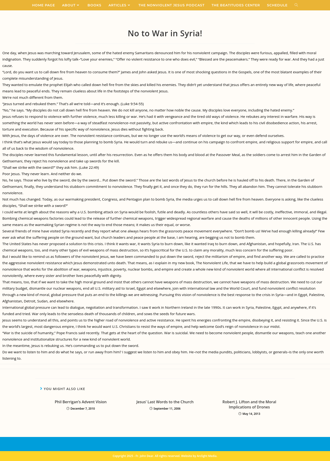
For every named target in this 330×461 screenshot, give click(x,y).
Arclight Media (207, 456)
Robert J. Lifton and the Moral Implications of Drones (249, 404)
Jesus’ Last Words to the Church (165, 401)
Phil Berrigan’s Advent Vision (81, 401)
